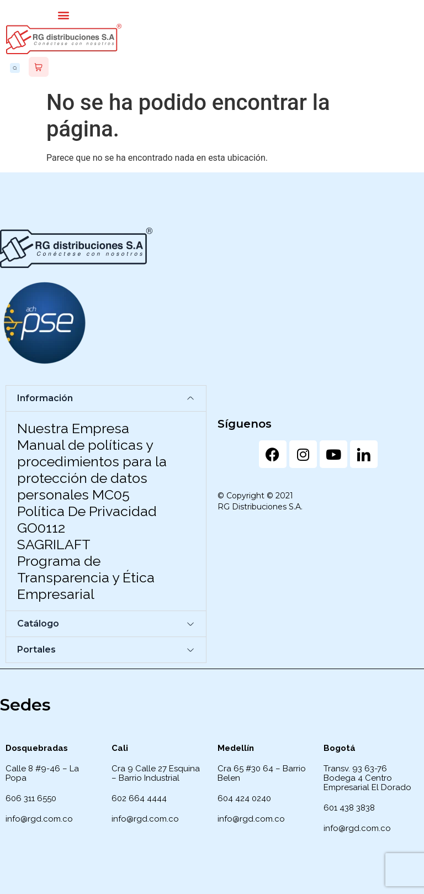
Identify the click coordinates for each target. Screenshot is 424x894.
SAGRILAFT (54, 544)
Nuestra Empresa (73, 428)
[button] (64, 15)
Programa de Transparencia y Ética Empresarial (86, 577)
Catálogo (38, 623)
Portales (36, 649)
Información (45, 398)
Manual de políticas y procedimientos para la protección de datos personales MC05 (92, 470)
